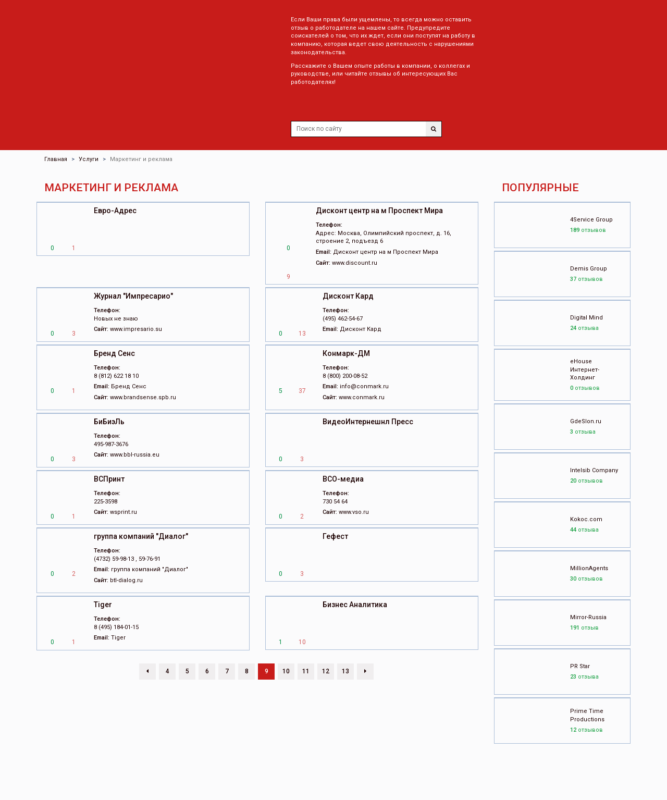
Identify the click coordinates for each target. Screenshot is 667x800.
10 (286, 671)
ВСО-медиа (343, 479)
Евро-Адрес (115, 210)
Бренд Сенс (114, 353)
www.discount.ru (354, 263)
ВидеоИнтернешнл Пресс (368, 421)
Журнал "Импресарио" (133, 296)
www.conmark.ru (362, 397)
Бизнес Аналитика (355, 604)
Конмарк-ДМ (346, 353)
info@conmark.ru (364, 386)
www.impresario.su (136, 329)
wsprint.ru (123, 512)
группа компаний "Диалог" (141, 536)
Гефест (335, 536)
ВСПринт (109, 479)
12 (325, 671)
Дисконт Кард (348, 296)
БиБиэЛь (109, 421)
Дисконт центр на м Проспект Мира (379, 210)
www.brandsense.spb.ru (143, 397)
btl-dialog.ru (126, 580)
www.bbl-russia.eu (134, 454)
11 (306, 671)
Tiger (103, 604)
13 (345, 671)
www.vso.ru (354, 512)
